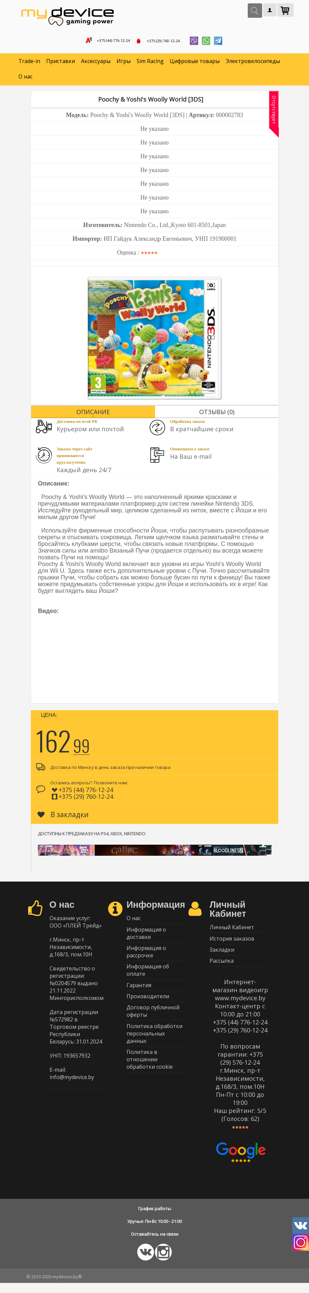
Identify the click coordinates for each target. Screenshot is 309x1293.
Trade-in (29, 63)
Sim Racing (150, 63)
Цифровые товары (195, 63)
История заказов (232, 943)
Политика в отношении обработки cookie (150, 1078)
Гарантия (139, 996)
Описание (93, 414)
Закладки (222, 956)
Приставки (60, 63)
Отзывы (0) (216, 414)
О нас (25, 79)
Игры (124, 63)
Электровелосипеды (253, 63)
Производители (148, 1009)
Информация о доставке (146, 938)
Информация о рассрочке (146, 958)
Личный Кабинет (232, 930)
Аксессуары (95, 63)
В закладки (63, 817)
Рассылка (222, 969)
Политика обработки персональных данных (154, 1050)
